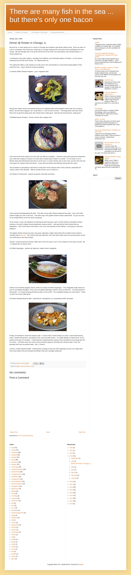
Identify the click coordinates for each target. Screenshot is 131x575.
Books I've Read (22, 32)
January (74, 478)
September (75, 458)
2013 (71, 495)
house (13, 549)
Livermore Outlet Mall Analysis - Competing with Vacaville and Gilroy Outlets (106, 55)
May (72, 467)
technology (14, 467)
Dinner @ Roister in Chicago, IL (81, 463)
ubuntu (13, 534)
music (13, 508)
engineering (15, 525)
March (73, 472)
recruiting (14, 496)
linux (12, 505)
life (12, 520)
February (74, 475)
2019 (71, 456)
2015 (71, 490)
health (13, 544)
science (13, 530)
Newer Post (13, 432)
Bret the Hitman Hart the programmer (112, 143)
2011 (71, 501)
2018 (71, 481)
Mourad (23, 235)
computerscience (16, 474)
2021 (71, 450)
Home (10, 32)
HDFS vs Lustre (100, 119)
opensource (15, 488)
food (22, 366)
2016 (71, 487)
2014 (71, 493)
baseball (14, 457)
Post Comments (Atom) (25, 435)
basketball (14, 510)
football (13, 539)
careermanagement (17, 513)
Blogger (81, 564)
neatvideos (14, 476)
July (72, 461)
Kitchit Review (109, 80)
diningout (17, 366)
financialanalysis (16, 481)
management (15, 479)
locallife (13, 554)
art (12, 537)
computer (14, 498)
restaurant (27, 366)
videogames (15, 486)
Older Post (82, 432)
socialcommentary (17, 469)
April (72, 470)
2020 (71, 453)
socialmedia (15, 532)
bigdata (13, 491)
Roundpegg (98, 108)
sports (13, 460)
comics (13, 522)
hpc (12, 503)
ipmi (12, 551)
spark (13, 559)
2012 (71, 498)
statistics (14, 464)
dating (13, 515)
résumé (13, 527)
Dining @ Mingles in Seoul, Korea (111, 93)
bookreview (15, 501)
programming (15, 472)
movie (13, 493)
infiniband (14, 518)
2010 (71, 504)
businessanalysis (16, 484)
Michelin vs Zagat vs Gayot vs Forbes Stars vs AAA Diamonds (107, 68)
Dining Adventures (57, 32)
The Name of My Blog (39, 32)
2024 (71, 448)
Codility (97, 42)
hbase (13, 542)
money (13, 556)
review (32, 366)
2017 (71, 484)
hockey (13, 547)
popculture (14, 462)
